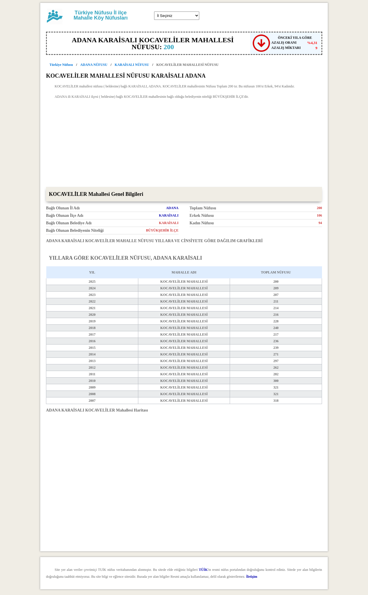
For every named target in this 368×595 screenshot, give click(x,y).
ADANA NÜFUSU (93, 65)
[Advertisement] (184, 144)
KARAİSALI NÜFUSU (132, 65)
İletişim (251, 577)
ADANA (172, 208)
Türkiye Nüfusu (61, 65)
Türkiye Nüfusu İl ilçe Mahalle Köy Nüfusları (101, 15)
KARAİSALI (169, 215)
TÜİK (203, 570)
